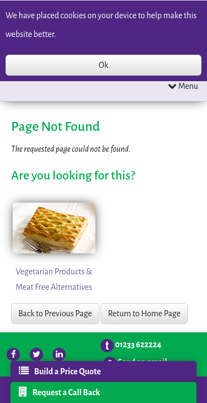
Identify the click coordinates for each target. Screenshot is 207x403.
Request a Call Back (59, 392)
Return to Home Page (144, 313)
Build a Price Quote (60, 371)
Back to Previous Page (55, 313)
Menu (183, 86)
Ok (103, 65)
